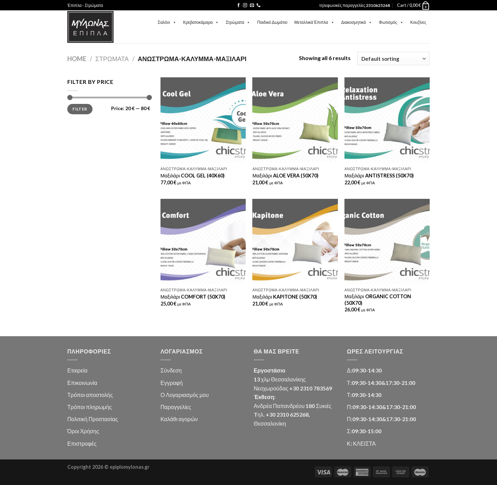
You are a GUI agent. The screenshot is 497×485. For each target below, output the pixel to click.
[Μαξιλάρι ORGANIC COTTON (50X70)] (387, 241)
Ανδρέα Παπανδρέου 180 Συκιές (292, 405)
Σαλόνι (167, 22)
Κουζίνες (418, 22)
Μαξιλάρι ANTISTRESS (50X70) (379, 175)
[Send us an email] (252, 5)
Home (76, 58)
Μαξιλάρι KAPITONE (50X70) (284, 297)
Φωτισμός (391, 22)
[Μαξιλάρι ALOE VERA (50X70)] (295, 120)
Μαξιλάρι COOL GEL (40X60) (192, 175)
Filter (79, 108)
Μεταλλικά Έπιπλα (314, 22)
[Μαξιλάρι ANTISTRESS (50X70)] (387, 120)
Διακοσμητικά (356, 22)
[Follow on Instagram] (245, 5)
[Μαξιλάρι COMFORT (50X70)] (203, 241)
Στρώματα (238, 22)
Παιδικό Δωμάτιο (272, 22)
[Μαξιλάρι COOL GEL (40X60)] (203, 120)
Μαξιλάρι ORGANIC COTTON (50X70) (377, 299)
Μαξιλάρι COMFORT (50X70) (193, 297)
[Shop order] (393, 58)
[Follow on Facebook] (238, 5)
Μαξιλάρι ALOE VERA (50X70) (285, 175)
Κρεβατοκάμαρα (201, 22)
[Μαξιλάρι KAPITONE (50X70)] (295, 241)
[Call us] (258, 5)
